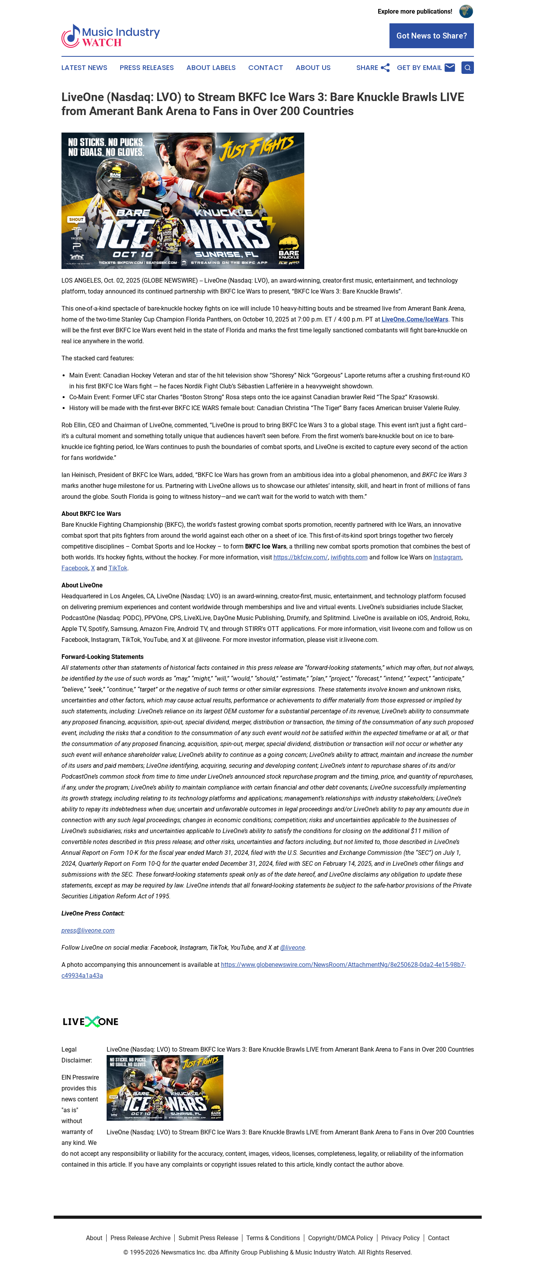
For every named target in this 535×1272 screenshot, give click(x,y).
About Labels (211, 67)
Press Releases (147, 67)
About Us (313, 67)
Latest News (84, 67)
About (94, 1238)
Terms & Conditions (273, 1238)
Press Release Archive (140, 1238)
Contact (265, 67)
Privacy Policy (400, 1238)
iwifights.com (349, 557)
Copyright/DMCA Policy (340, 1238)
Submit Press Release (208, 1238)
